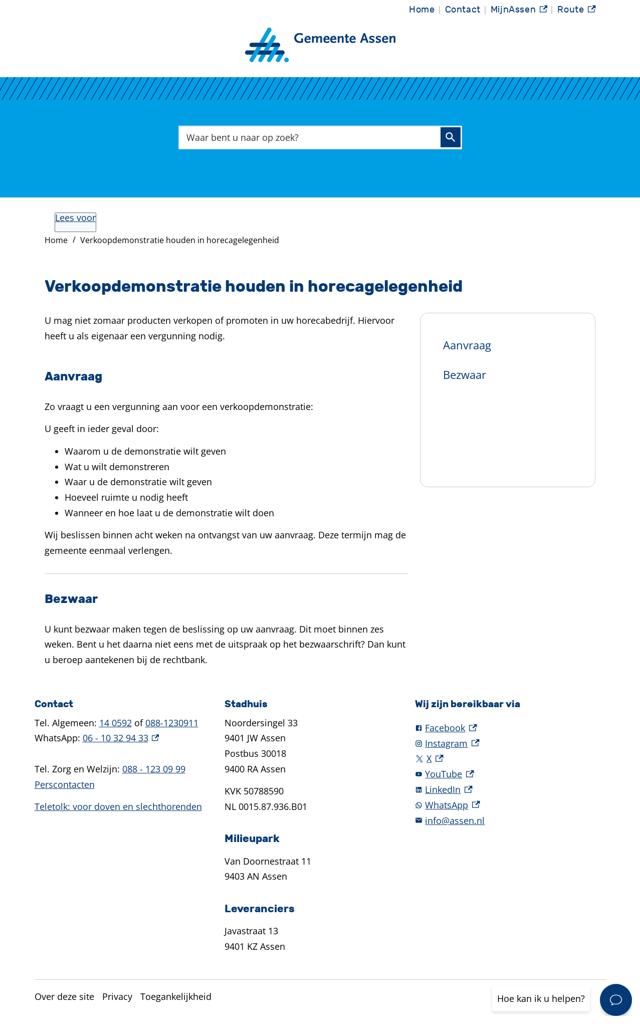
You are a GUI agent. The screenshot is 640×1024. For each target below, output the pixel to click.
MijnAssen (519, 11)
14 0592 (115, 723)
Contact (463, 10)
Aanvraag (467, 344)
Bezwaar (464, 374)
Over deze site (64, 996)
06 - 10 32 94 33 (121, 738)
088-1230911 (171, 723)
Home (422, 10)
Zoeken (451, 137)
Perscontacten (65, 784)
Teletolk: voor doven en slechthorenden (118, 806)
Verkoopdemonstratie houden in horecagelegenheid (179, 240)
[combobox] (320, 137)
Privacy (117, 996)
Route (576, 11)
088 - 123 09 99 (153, 769)
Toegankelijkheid (175, 996)
